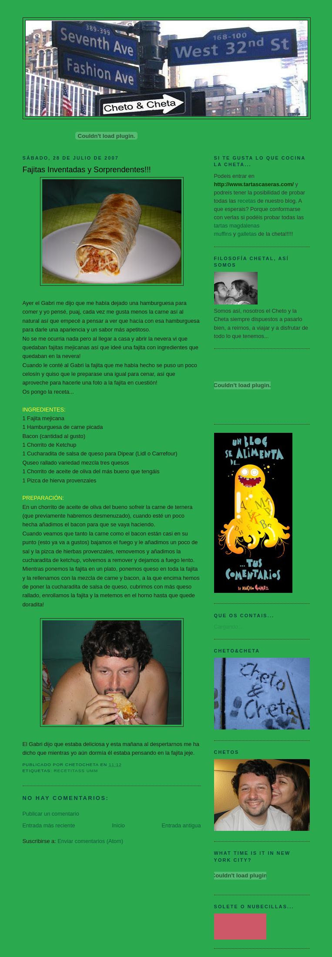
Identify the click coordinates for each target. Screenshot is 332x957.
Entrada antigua (181, 825)
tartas (221, 225)
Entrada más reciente (49, 825)
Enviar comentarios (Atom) (90, 841)
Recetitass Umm (76, 770)
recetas (247, 200)
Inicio (118, 825)
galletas (247, 234)
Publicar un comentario (51, 813)
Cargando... (228, 626)
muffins (223, 234)
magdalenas (244, 225)
